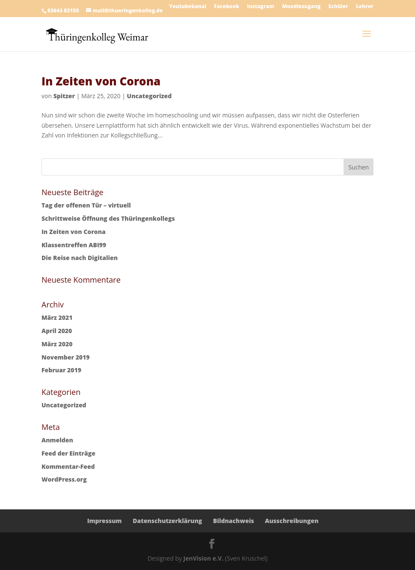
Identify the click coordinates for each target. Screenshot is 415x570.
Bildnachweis (233, 521)
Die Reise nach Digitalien (80, 258)
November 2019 (65, 357)
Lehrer (365, 7)
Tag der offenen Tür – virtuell (86, 205)
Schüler (338, 7)
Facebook (226, 7)
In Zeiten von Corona (101, 81)
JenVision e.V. (204, 558)
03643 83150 (63, 10)
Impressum (104, 521)
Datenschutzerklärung (167, 521)
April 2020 (57, 331)
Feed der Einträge (68, 453)
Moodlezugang (301, 7)
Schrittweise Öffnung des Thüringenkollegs (108, 218)
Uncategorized (149, 96)
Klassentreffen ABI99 (74, 245)
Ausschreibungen (291, 521)
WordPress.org (64, 479)
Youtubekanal (187, 7)
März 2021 (57, 317)
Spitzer (64, 96)
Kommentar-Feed (68, 466)
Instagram (260, 7)
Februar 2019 (61, 370)
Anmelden (57, 440)
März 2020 (57, 344)
